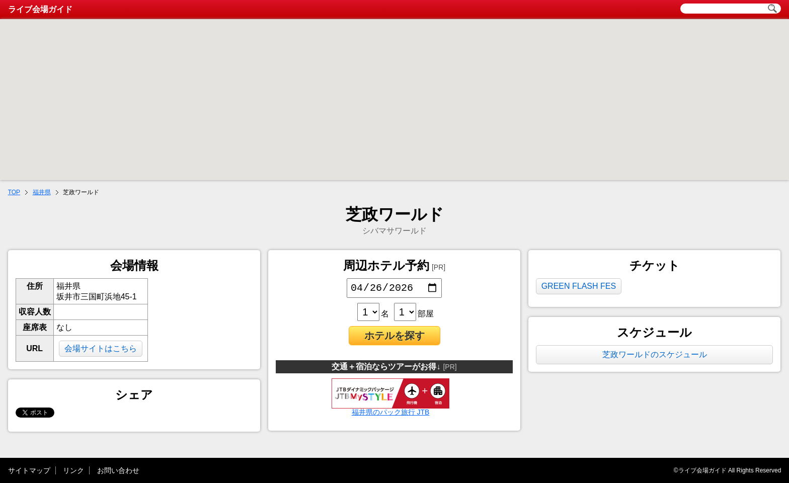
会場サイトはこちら (100, 348)
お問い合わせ (118, 470)
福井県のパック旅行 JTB (390, 410)
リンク (73, 470)
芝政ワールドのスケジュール (654, 354)
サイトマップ (29, 470)
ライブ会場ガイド (40, 9)
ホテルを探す (394, 337)
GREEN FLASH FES (578, 286)
